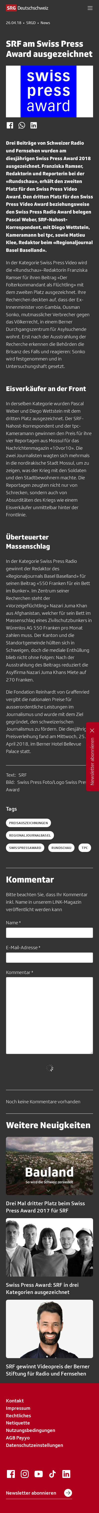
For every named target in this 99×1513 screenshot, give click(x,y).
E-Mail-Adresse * (23, 947)
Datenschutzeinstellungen (34, 1445)
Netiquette (18, 1422)
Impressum (18, 1408)
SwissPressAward (25, 848)
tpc (85, 848)
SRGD (31, 23)
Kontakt (15, 1400)
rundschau (61, 848)
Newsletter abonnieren (39, 1493)
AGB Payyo (18, 1437)
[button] (90, 8)
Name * (13, 922)
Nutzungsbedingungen (30, 1430)
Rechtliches (18, 1415)
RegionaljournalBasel (30, 835)
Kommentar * (19, 972)
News (45, 23)
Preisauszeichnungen (28, 823)
